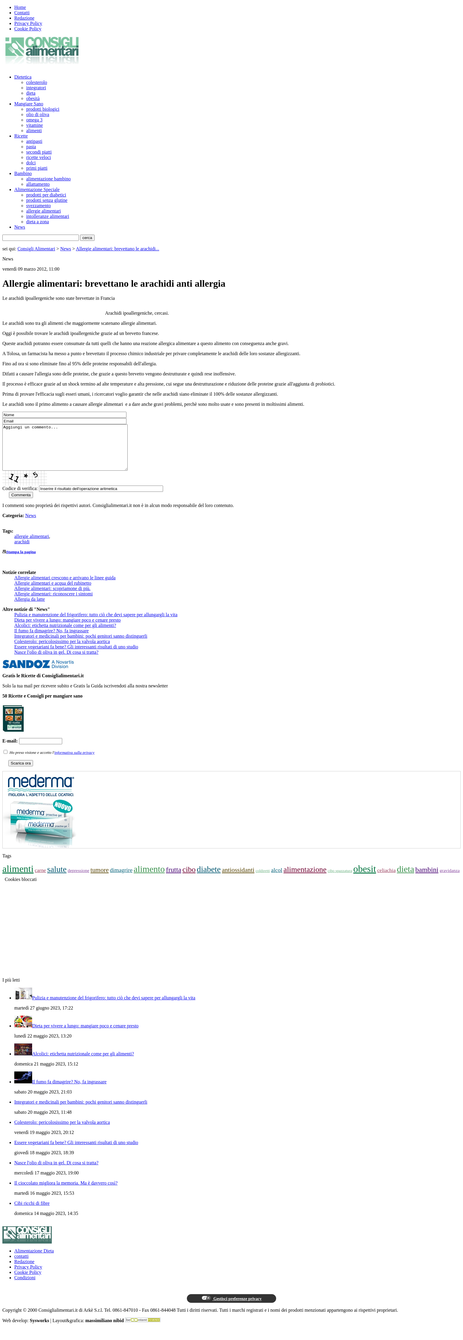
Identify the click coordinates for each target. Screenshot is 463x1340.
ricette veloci (38, 157)
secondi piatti (39, 152)
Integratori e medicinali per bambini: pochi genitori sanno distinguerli (80, 645)
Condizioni (24, 1286)
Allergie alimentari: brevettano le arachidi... (117, 248)
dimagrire (121, 879)
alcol (276, 879)
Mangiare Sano (28, 103)
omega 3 (34, 119)
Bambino (23, 173)
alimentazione (305, 878)
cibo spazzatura (340, 879)
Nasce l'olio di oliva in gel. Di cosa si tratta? (56, 661)
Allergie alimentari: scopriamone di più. (52, 597)
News (19, 227)
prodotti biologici (43, 109)
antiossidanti (238, 878)
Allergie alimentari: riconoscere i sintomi (53, 602)
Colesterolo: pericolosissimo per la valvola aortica (62, 650)
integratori (36, 87)
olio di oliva (37, 114)
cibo (188, 878)
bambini (427, 878)
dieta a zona (37, 221)
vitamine (34, 125)
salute (57, 878)
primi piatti (37, 168)
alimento (149, 878)
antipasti (34, 141)
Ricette (21, 135)
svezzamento (38, 205)
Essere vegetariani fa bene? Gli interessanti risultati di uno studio (76, 655)
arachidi (22, 550)
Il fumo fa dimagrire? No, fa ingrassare (51, 639)
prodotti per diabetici (46, 194)
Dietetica (23, 76)
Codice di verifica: (20, 497)
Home (20, 7)
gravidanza (449, 879)
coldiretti (263, 879)
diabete (208, 878)
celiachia (386, 879)
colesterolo (36, 82)
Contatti (22, 12)
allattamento (38, 184)
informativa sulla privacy (74, 761)
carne (40, 879)
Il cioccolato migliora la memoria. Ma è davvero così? (66, 1191)
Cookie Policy (27, 28)
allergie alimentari (43, 210)
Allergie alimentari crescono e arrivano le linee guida (64, 586)
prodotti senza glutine (47, 200)
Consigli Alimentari (36, 248)
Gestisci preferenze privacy (231, 1307)
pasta (31, 146)
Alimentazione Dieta (34, 1259)
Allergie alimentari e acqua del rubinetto (52, 592)
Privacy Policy (28, 23)
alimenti (34, 130)
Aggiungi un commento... (72, 452)
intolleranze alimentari (47, 216)
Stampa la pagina (21, 561)
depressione (79, 879)
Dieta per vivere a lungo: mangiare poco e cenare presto (67, 628)
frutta (173, 878)
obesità (33, 98)
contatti (21, 1265)
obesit (364, 877)
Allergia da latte (29, 608)
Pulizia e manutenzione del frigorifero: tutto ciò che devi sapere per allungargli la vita (95, 623)
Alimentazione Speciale (37, 189)
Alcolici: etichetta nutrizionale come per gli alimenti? (65, 634)
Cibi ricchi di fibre (32, 1212)
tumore (99, 878)
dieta (30, 93)
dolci (31, 162)
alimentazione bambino (48, 178)
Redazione (24, 18)
